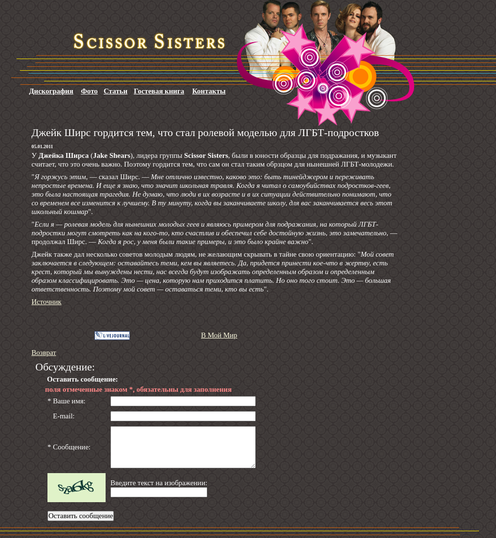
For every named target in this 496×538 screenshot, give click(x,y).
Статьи (115, 91)
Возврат (43, 352)
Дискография (51, 91)
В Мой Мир (219, 335)
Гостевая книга (159, 91)
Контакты (209, 91)
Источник (46, 302)
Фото (89, 91)
